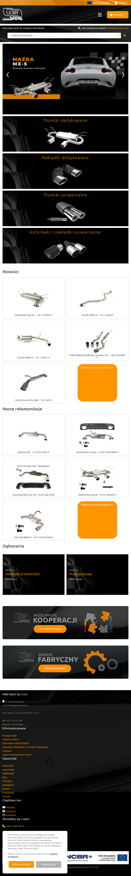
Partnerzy (7, 781)
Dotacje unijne (9, 735)
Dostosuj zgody (49, 864)
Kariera (6, 788)
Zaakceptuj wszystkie (21, 864)
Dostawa (6, 751)
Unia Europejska (98, 3)
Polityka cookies (10, 739)
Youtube (10, 807)
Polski (121, 2)
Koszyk (117, 14)
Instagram (11, 815)
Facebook (11, 811)
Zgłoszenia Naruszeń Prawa (16, 754)
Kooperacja (8, 792)
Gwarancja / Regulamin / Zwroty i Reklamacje (25, 747)
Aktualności (8, 785)
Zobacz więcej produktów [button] (97, 367)
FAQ (4, 777)
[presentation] (8, 76)
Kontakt (6, 796)
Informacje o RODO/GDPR (15, 743)
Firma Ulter (8, 765)
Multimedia (8, 773)
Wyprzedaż (8, 769)
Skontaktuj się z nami (117, 28)
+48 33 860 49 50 (15, 826)
